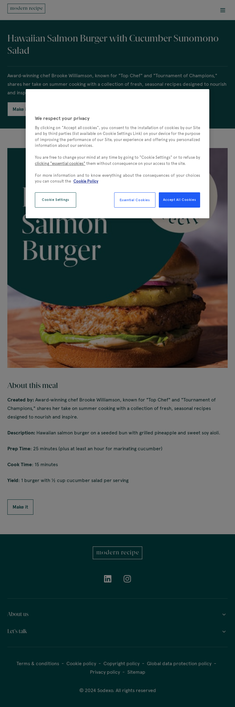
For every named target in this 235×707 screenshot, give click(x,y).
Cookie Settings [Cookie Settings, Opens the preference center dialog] (55, 200)
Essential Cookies (135, 200)
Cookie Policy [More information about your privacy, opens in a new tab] (85, 181)
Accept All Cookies (179, 200)
